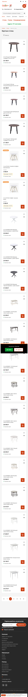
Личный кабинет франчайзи (9, 646)
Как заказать (5, 664)
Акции (3, 655)
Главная (3, 28)
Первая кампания (9, 629)
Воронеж (4, 1)
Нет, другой (18, 349)
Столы (4, 20)
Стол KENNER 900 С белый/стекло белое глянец (11, 558)
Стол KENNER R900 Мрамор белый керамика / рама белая (10, 230)
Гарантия (21, 16)
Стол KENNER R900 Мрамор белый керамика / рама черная (11, 257)
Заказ (3, 16)
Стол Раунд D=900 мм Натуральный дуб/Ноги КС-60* (10, 85)
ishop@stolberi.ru (19, 9)
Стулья (10, 20)
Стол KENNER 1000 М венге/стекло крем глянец (10, 503)
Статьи (3, 656)
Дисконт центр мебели (7, 642)
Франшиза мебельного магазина (10, 644)
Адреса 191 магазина (14, 24)
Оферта (4, 649)
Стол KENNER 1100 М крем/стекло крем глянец (10, 312)
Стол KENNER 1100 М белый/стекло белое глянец (10, 367)
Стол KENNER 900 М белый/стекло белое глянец (10, 585)
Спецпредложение (19, 20)
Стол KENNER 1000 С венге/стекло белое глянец (10, 421)
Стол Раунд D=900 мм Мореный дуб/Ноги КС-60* (11, 112)
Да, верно (9, 349)
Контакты (4, 640)
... (26, 16)
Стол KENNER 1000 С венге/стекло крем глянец (10, 394)
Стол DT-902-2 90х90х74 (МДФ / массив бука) (11, 167)
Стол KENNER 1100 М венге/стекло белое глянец (10, 339)
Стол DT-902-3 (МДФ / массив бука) (10, 198)
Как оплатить (5, 666)
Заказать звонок (6, 681)
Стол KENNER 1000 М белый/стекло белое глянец (10, 531)
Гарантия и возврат (7, 669)
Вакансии (4, 647)
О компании (5, 638)
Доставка (14, 16)
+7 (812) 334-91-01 (8, 9)
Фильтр (7, 35)
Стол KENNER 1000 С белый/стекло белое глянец (10, 449)
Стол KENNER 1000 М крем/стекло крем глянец (10, 476)
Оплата (8, 16)
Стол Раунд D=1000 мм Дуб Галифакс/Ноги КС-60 (10, 139)
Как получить (5, 667)
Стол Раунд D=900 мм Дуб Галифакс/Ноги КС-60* (9, 57)
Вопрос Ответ (5, 671)
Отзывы (4, 658)
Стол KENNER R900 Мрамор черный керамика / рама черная (11, 285)
